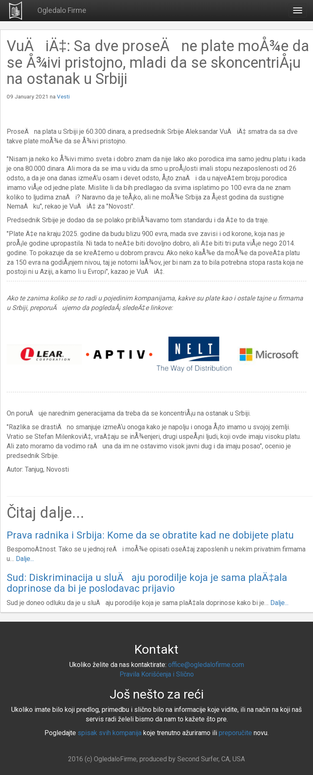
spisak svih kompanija (110, 733)
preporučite (235, 733)
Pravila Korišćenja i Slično (157, 674)
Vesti (63, 96)
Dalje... (25, 559)
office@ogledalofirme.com (206, 665)
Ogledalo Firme (61, 10)
